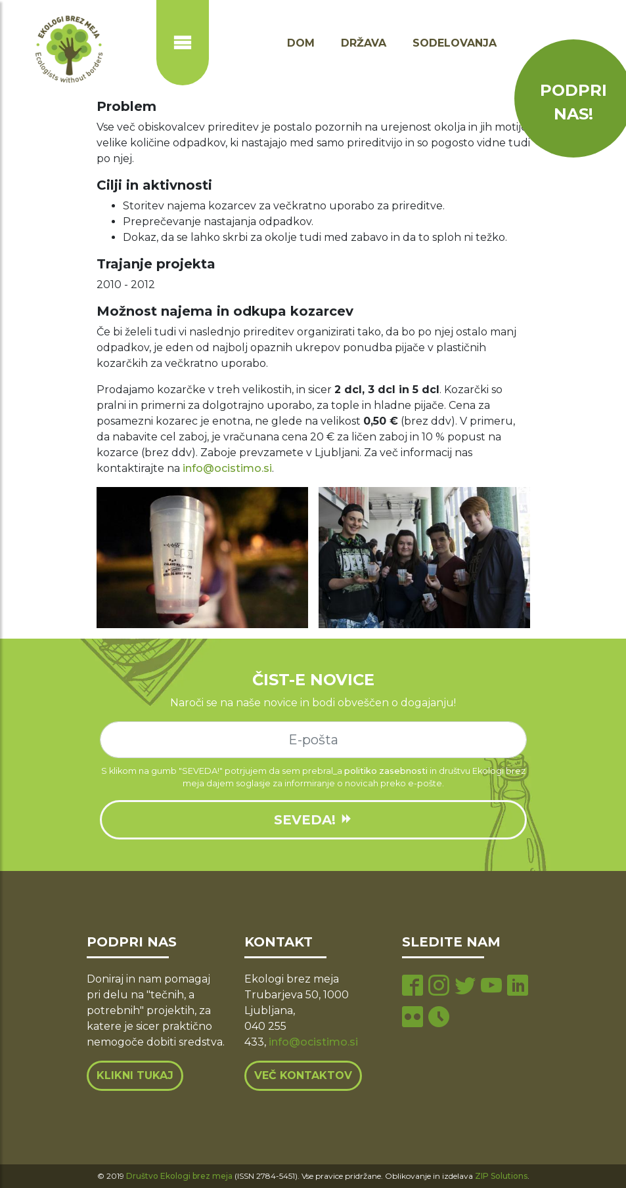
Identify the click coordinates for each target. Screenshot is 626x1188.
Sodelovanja (455, 43)
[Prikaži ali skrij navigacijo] (182, 42)
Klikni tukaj (135, 1075)
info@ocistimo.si (227, 468)
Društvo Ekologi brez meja (179, 1176)
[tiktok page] (438, 1018)
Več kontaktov (303, 1075)
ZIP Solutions (501, 1176)
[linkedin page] (517, 987)
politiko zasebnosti (386, 771)
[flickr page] (412, 1018)
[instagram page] (438, 987)
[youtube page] (491, 987)
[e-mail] (313, 739)
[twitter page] (465, 987)
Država (363, 43)
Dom (301, 43)
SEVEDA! (313, 820)
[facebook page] (412, 987)
